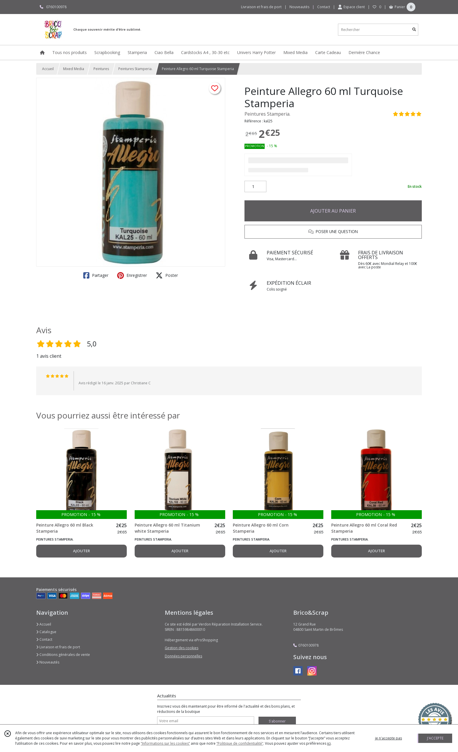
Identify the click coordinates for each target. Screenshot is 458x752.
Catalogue (46, 631)
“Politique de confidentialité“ (239, 743)
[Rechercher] (414, 29)
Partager (95, 275)
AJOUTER (81, 550)
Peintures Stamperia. (135, 68)
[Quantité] (255, 186)
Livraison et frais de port (58, 647)
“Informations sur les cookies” (165, 743)
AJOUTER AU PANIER (333, 211)
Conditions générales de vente (63, 654)
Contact (323, 6)
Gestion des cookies (181, 647)
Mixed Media (73, 68)
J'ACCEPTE (435, 738)
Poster (167, 275)
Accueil (48, 68)
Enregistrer (132, 275)
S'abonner (277, 721)
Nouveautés (47, 662)
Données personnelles (183, 656)
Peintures (101, 68)
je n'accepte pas (388, 738)
